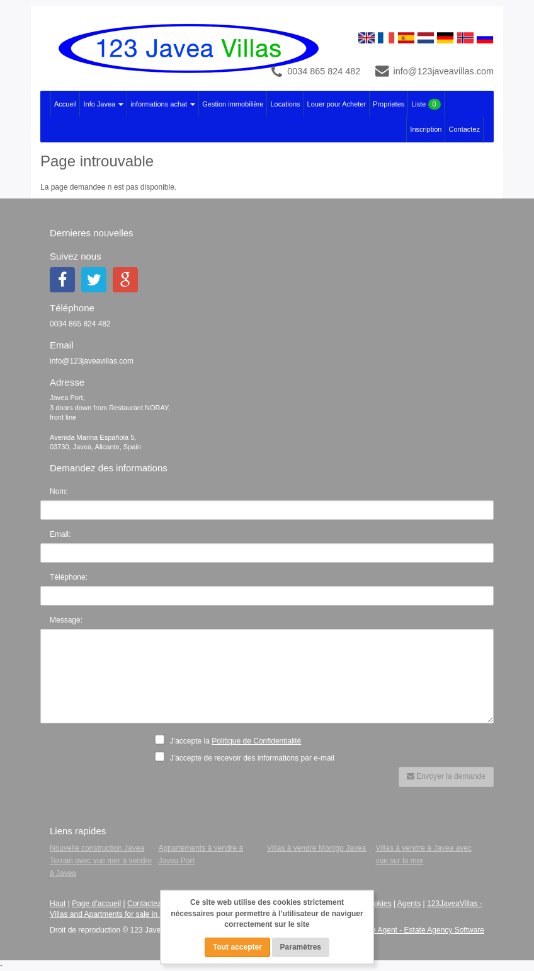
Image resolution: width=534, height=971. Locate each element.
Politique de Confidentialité (256, 741)
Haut (57, 903)
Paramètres (300, 947)
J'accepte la (232, 739)
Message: (66, 620)
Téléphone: (69, 577)
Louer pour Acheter (336, 104)
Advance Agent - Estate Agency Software (415, 930)
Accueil (65, 104)
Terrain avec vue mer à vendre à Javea (101, 867)
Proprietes (388, 104)
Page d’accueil (96, 903)
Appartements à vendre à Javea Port (201, 854)
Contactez (464, 129)
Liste (425, 104)
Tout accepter (237, 947)
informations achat (162, 104)
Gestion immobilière (232, 104)
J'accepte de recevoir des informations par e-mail (248, 757)
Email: (60, 534)
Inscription (425, 129)
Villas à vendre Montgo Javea (316, 848)
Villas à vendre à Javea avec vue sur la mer (424, 854)
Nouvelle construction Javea (97, 848)
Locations (285, 104)
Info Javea (103, 104)
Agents (409, 903)
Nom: (59, 491)
